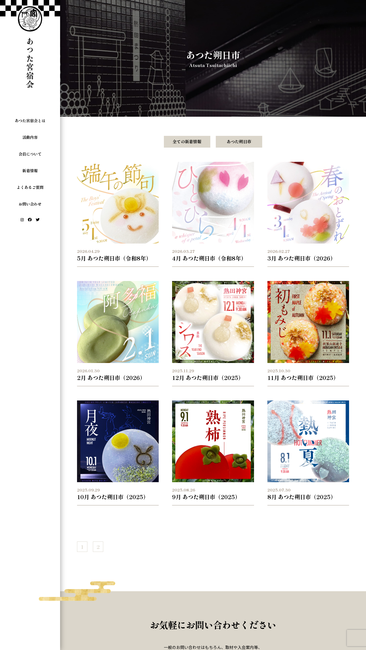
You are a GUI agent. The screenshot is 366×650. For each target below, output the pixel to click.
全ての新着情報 (187, 141)
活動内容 (30, 137)
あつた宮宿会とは (30, 120)
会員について (30, 154)
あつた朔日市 (239, 141)
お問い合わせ (30, 204)
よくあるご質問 (30, 187)
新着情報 (30, 170)
